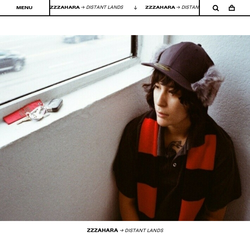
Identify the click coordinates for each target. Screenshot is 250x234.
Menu (24, 8)
